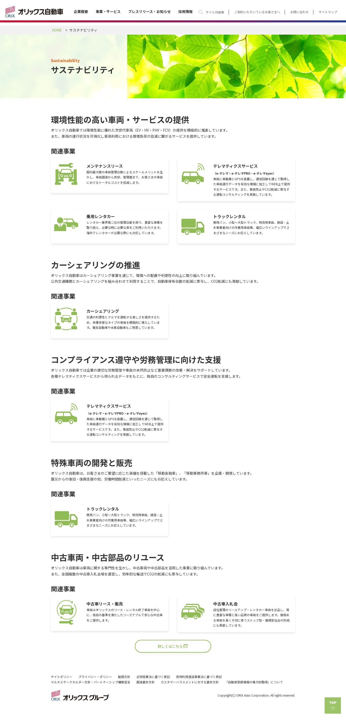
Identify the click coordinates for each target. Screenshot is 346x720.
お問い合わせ (299, 12)
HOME (57, 30)
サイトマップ (328, 12)
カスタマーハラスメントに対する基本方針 (190, 682)
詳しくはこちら (170, 646)
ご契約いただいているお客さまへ (257, 12)
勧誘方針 (124, 676)
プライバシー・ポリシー (95, 676)
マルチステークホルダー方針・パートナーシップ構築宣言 (90, 682)
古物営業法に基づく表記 (153, 676)
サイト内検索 (215, 12)
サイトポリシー (61, 676)
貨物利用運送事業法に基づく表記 (199, 676)
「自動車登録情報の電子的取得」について (254, 682)
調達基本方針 (145, 682)
